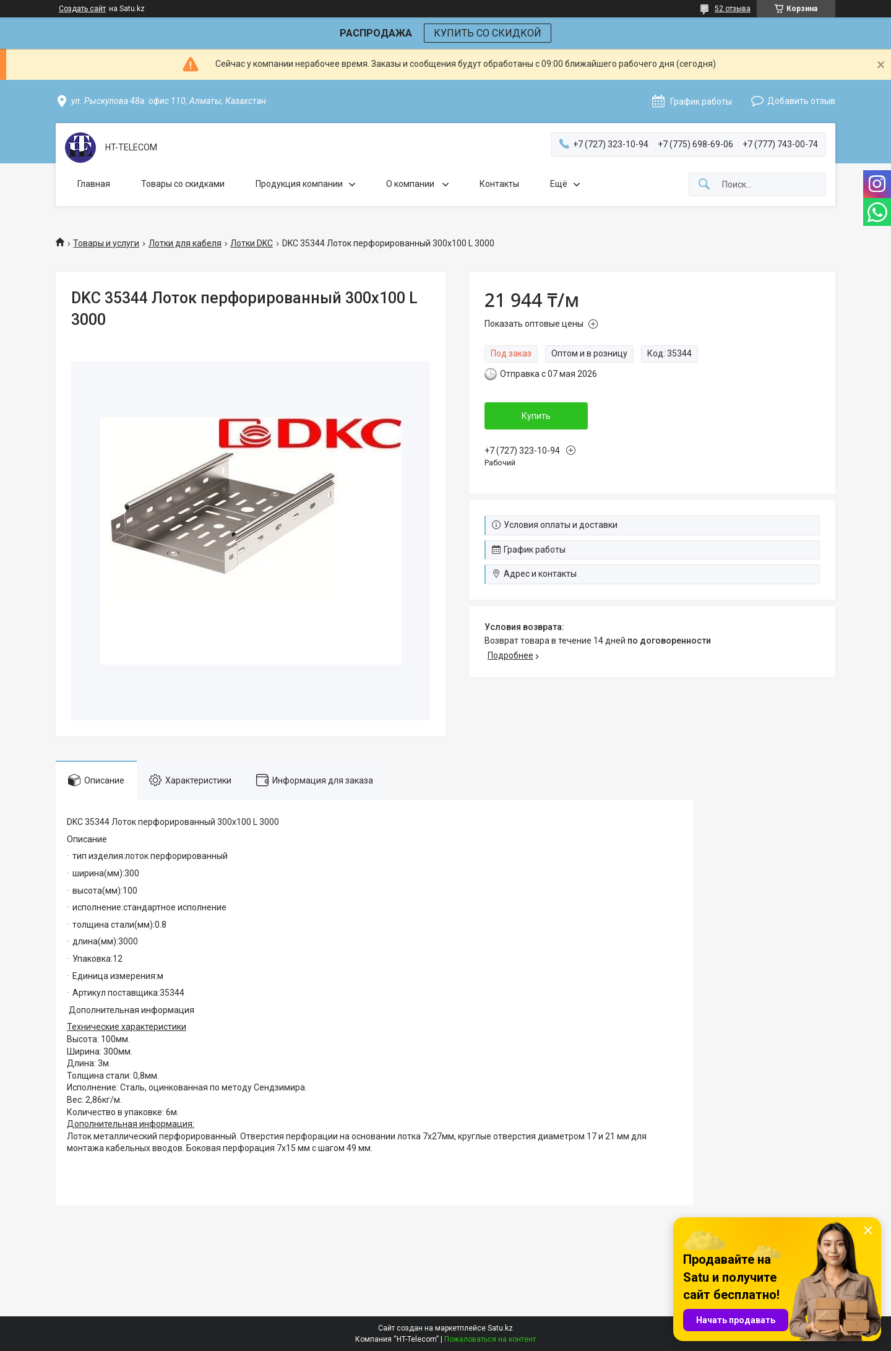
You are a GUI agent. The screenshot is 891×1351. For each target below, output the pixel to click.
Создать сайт (82, 8)
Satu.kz (500, 1328)
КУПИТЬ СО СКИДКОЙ (487, 33)
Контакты (499, 184)
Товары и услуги (106, 243)
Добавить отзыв (801, 101)
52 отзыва (733, 8)
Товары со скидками (183, 184)
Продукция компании (299, 184)
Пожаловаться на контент (490, 1339)
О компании (411, 184)
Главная (93, 184)
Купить (536, 416)
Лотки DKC (251, 243)
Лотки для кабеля (185, 243)
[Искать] (704, 184)
